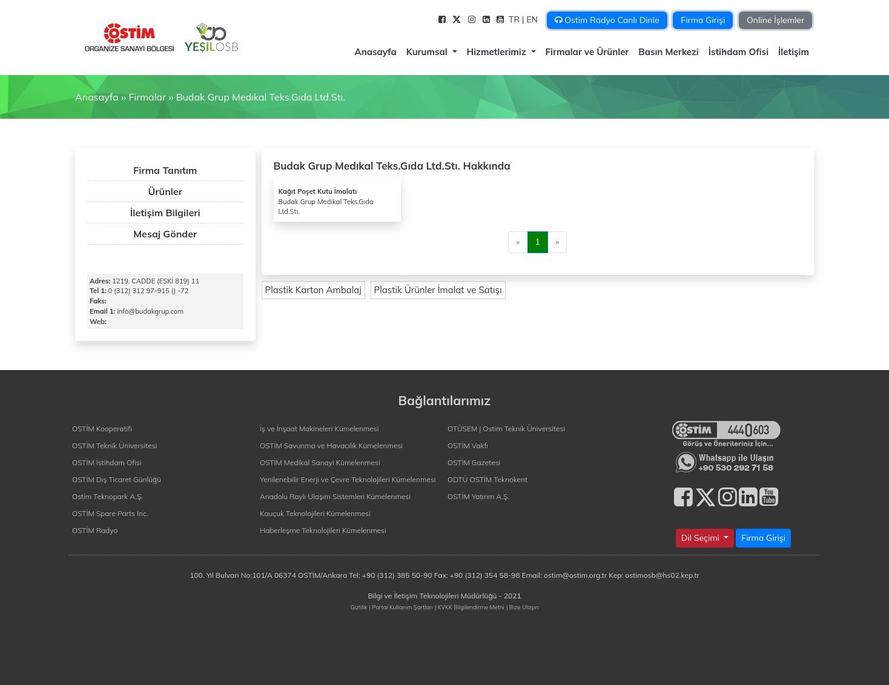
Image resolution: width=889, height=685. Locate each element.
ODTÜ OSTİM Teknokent (487, 479)
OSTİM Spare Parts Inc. (110, 513)
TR (515, 19)
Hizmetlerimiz (498, 52)
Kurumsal (428, 52)
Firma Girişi (703, 20)
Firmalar (146, 97)
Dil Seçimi (701, 537)
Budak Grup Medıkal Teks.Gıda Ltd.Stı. (260, 97)
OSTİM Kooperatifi (102, 428)
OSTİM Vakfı (468, 445)
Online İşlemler (775, 20)
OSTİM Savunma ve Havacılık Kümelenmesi (331, 445)
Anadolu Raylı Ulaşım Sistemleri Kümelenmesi (335, 496)
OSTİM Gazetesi (474, 462)
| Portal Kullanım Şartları (401, 607)
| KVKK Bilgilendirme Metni (469, 607)
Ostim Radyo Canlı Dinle (607, 20)
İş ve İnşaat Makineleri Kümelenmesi (319, 428)
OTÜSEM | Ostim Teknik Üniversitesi (506, 428)
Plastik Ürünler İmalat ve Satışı (438, 290)
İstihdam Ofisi (738, 52)
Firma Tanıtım (165, 170)
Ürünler (165, 191)
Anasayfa (375, 52)
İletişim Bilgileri (165, 213)
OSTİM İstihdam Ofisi (107, 462)
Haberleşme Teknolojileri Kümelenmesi (323, 530)
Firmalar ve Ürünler (587, 52)
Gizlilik (359, 607)
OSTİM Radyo (94, 530)
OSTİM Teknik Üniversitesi (114, 445)
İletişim (793, 52)
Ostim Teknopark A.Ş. (107, 496)
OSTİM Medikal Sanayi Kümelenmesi (320, 462)
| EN (531, 19)
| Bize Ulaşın (522, 607)
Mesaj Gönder (165, 234)
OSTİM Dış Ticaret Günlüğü (116, 479)
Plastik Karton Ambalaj (313, 290)
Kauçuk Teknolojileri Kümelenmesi (315, 513)
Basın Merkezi (668, 52)
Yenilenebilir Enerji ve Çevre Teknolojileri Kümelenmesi (348, 479)
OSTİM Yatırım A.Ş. (478, 496)
